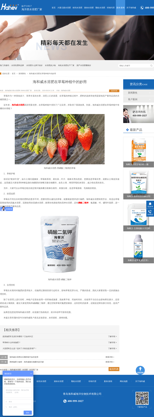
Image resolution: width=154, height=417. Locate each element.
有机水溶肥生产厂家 (66, 65)
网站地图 (124, 381)
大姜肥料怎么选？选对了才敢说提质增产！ (20, 348)
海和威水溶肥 (18, 105)
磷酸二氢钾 (83, 203)
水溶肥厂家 (33, 370)
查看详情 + (109, 357)
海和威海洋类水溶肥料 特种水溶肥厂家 (18, 90)
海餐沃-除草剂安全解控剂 (138, 196)
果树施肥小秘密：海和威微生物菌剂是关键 (26, 362)
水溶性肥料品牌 (17, 65)
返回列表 (114, 91)
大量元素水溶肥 (64, 8)
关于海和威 (131, 8)
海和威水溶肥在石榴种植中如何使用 (23, 357)
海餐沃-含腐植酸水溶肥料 (138, 228)
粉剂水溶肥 (77, 8)
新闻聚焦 (22, 74)
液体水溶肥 (89, 8)
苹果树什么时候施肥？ (12, 342)
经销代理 (111, 8)
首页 (54, 8)
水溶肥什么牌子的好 (34, 65)
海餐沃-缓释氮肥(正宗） (139, 260)
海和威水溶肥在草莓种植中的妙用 (42, 74)
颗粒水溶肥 (100, 8)
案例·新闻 (120, 8)
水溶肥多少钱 (50, 65)
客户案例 (132, 99)
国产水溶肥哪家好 (84, 65)
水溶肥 (25, 370)
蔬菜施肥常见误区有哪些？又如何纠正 (18, 336)
